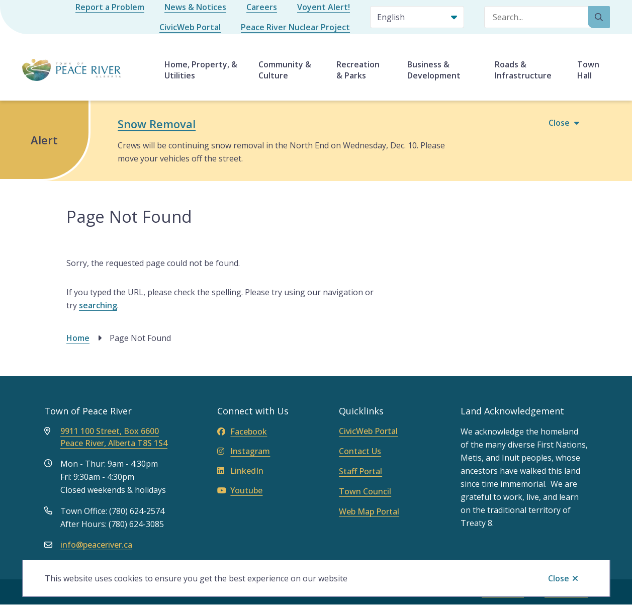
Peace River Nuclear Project (295, 27)
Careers (261, 7)
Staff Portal (360, 471)
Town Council (365, 491)
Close (558, 578)
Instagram (243, 451)
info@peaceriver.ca (96, 544)
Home (77, 337)
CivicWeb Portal (190, 27)
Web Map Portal (369, 511)
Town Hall (588, 70)
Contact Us (360, 451)
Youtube (239, 490)
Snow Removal (157, 123)
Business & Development (434, 70)
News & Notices (195, 7)
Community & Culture (284, 70)
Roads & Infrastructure (523, 70)
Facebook (242, 431)
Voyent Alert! (323, 7)
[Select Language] (417, 17)
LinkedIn (240, 470)
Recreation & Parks (358, 70)
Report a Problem (109, 7)
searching (98, 305)
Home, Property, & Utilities (200, 70)
